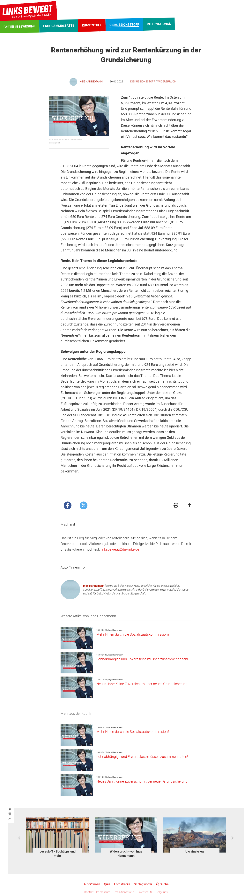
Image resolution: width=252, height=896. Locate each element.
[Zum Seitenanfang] (189, 506)
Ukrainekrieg (194, 851)
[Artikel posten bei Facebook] (67, 505)
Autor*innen (92, 884)
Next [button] (232, 838)
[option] (57, 838)
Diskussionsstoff (142, 81)
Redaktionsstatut (124, 892)
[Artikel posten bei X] (83, 505)
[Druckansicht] (176, 506)
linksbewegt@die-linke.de (120, 549)
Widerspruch (166, 81)
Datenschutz (144, 892)
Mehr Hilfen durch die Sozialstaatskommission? (132, 634)
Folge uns (162, 892)
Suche (162, 884)
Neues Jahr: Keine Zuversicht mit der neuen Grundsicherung (142, 684)
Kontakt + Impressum (97, 892)
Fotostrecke (122, 884)
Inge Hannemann (93, 585)
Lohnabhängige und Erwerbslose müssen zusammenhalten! (142, 659)
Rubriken (10, 814)
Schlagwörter (143, 884)
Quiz (107, 884)
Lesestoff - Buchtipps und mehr (58, 854)
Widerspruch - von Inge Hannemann (126, 854)
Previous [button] (19, 838)
